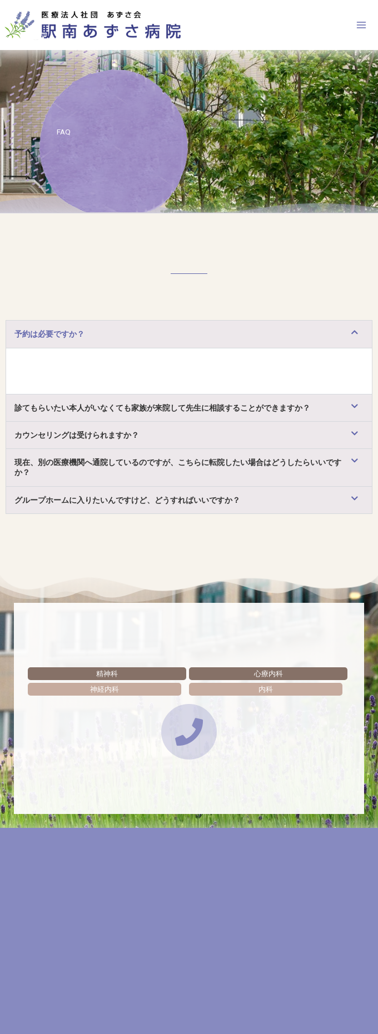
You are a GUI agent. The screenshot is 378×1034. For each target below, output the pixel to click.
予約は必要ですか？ (49, 336)
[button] (189, 336)
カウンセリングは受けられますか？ (76, 437)
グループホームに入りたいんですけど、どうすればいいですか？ (127, 502)
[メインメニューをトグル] (361, 26)
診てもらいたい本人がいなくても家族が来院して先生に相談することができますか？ (162, 410)
